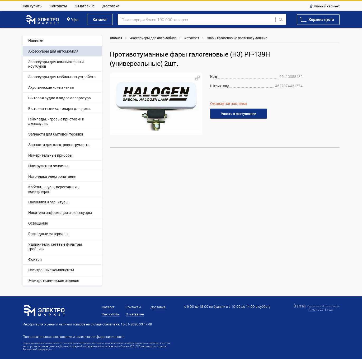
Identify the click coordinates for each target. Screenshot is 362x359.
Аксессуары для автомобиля (153, 37)
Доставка (110, 5)
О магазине (85, 5)
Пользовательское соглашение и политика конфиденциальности (73, 336)
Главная (116, 37)
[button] (197, 78)
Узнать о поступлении (238, 113)
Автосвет (191, 37)
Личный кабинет (327, 6)
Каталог (100, 19)
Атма (312, 309)
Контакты (58, 5)
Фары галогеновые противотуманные (237, 37)
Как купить (32, 5)
